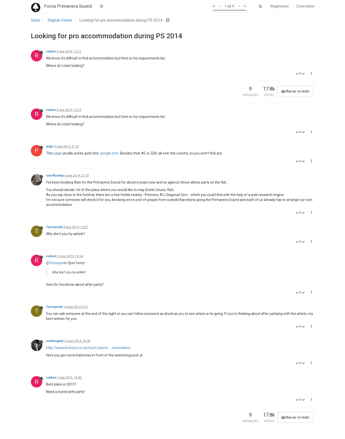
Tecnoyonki (54, 227)
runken (51, 51)
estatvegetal (54, 341)
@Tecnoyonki (56, 263)
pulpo (50, 146)
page (57, 153)
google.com (109, 153)
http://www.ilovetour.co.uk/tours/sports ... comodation (88, 348)
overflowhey (55, 175)
